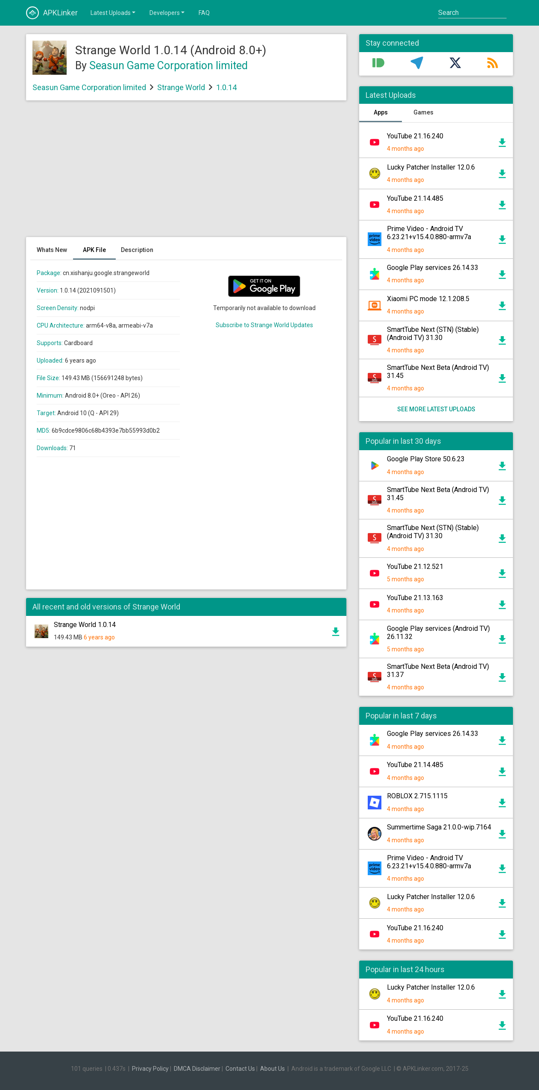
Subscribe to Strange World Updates (264, 325)
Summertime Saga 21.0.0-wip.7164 (439, 827)
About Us (272, 1068)
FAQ (204, 12)
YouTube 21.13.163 (415, 598)
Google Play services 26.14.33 (432, 268)
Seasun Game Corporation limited (168, 65)
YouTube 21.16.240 (415, 136)
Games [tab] (423, 112)
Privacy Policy (150, 1068)
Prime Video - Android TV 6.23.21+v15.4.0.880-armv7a (429, 233)
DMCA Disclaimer (197, 1068)
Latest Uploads (114, 12)
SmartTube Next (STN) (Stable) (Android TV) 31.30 (433, 333)
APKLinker (52, 12)
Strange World (181, 87)
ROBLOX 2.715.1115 (417, 796)
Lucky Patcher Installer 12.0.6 (431, 167)
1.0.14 (226, 87)
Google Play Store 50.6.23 (426, 459)
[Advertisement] (186, 173)
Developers (167, 12)
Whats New (52, 249)
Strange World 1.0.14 (85, 625)
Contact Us (240, 1068)
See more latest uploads (436, 409)
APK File (94, 249)
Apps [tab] (381, 112)
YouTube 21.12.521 (415, 567)
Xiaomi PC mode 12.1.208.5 (428, 299)
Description (137, 249)
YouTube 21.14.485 (415, 198)
